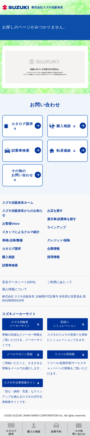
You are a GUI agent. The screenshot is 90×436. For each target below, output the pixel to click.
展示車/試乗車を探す (61, 219)
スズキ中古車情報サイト (19, 382)
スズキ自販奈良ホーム (17, 202)
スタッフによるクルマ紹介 (20, 232)
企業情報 (53, 248)
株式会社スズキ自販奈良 (47, 7)
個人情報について (14, 289)
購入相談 (8, 257)
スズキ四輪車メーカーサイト (20, 323)
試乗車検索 (10, 265)
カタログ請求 (11, 248)
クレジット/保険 (58, 240)
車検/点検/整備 (12, 240)
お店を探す (55, 211)
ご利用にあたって (59, 282)
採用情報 (53, 257)
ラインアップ (56, 227)
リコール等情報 (65, 354)
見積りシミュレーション (64, 323)
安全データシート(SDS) (18, 282)
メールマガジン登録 (20, 354)
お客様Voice (11, 223)
